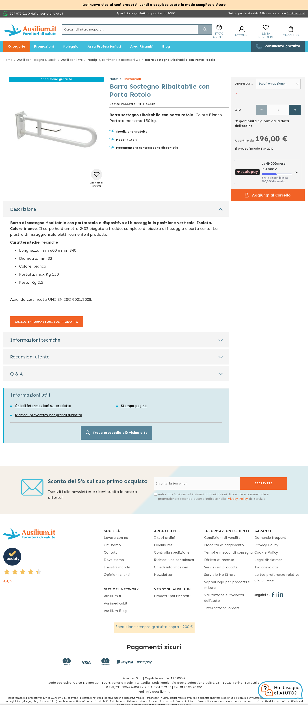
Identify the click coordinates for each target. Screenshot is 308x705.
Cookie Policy (266, 552)
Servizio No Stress (219, 574)
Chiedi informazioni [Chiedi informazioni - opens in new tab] (171, 567)
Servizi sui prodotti (220, 567)
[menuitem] (16, 46)
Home (7, 60)
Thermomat (132, 79)
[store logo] (30, 30)
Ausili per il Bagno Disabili (36, 60)
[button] (96, 178)
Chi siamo (112, 545)
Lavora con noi (116, 537)
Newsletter (163, 574)
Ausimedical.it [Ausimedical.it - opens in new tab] (116, 603)
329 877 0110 (20, 13)
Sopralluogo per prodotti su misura (227, 585)
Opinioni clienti (117, 574)
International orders (221, 608)
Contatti (111, 552)
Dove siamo (114, 560)
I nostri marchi (117, 567)
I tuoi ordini (164, 537)
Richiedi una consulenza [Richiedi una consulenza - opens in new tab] (174, 560)
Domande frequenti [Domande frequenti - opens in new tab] (270, 537)
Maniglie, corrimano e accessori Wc (113, 60)
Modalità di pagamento (224, 545)
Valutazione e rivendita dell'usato (224, 598)
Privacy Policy (237, 499)
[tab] (116, 209)
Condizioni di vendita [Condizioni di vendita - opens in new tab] (222, 537)
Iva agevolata (266, 567)
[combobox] (137, 29)
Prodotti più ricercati (172, 596)
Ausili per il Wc (71, 60)
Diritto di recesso (219, 560)
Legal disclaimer (268, 560)
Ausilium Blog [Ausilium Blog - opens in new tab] (115, 611)
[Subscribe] (263, 483)
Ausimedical (296, 13)
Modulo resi (164, 545)
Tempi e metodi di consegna (228, 552)
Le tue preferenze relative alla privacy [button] (276, 577)
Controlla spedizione (171, 552)
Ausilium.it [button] (112, 596)
